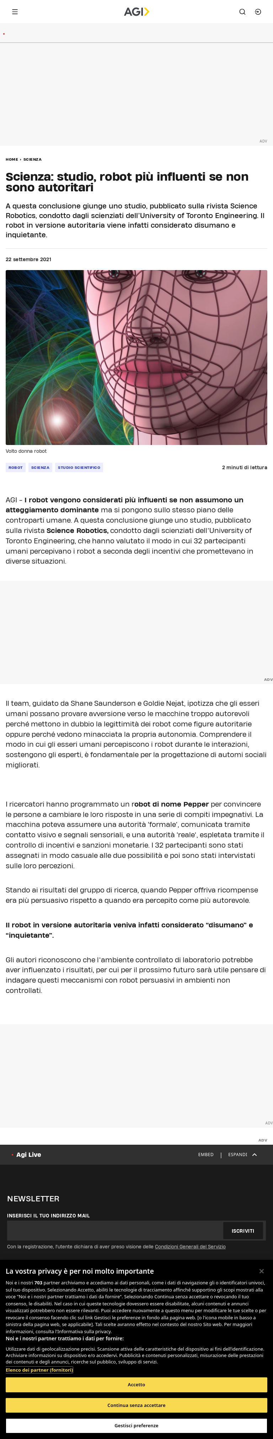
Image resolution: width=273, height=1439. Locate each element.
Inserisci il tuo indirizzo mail (48, 1215)
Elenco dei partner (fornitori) (39, 1370)
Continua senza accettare (136, 1405)
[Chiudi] (261, 1271)
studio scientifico (79, 467)
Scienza (32, 159)
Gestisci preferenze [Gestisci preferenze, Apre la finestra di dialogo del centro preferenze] (136, 1425)
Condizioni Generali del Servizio (190, 1246)
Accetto (136, 1384)
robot (16, 467)
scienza (40, 467)
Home (12, 159)
